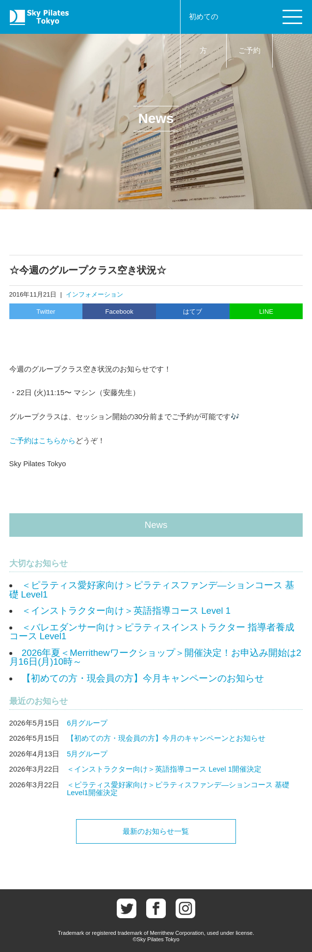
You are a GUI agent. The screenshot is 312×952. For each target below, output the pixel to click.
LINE (266, 311)
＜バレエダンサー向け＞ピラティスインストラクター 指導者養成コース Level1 (152, 632)
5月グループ (87, 754)
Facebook (119, 311)
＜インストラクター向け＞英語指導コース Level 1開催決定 (164, 769)
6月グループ (87, 723)
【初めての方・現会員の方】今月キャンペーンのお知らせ (143, 678)
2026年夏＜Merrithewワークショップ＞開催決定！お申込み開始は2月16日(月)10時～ (155, 657)
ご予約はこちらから (42, 441)
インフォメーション (94, 294)
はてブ (192, 311)
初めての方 (203, 33)
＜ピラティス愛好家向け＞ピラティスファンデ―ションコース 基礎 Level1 (151, 590)
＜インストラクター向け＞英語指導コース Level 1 (126, 610)
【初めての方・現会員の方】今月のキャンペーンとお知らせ (166, 738)
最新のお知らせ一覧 (156, 831)
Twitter (45, 311)
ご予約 (249, 50)
